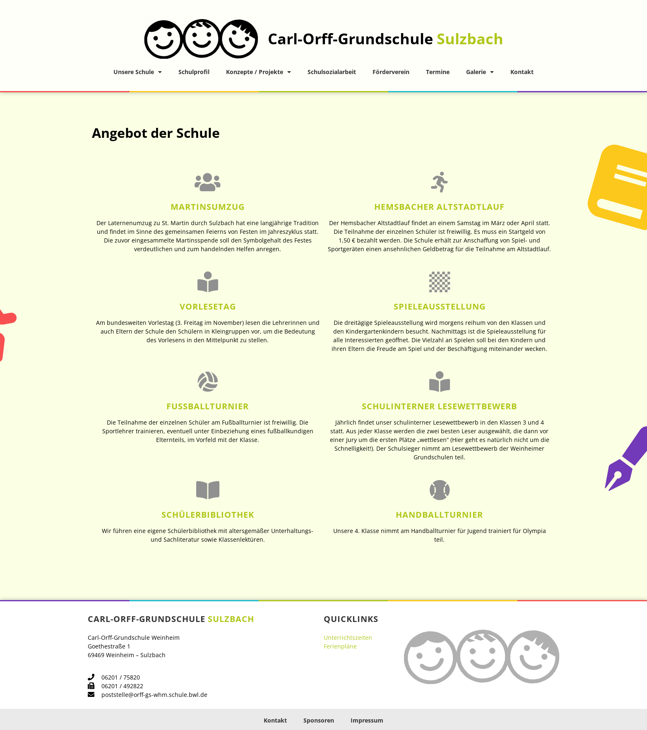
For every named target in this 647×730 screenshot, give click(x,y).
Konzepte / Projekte (258, 72)
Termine (438, 72)
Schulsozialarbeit (332, 72)
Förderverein (391, 72)
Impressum (367, 720)
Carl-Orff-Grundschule (385, 39)
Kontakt (522, 72)
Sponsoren (318, 720)
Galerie (480, 72)
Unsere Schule (137, 72)
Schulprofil (193, 72)
